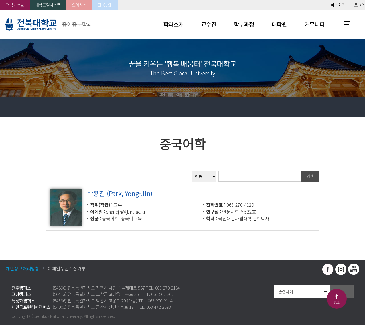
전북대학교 (15, 5)
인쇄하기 (355, 107)
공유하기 (335, 107)
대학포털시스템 (48, 5)
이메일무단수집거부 (67, 268)
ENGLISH (105, 5)
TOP (336, 302)
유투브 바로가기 (353, 269)
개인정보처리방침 (22, 268)
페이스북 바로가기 (328, 269)
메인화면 (338, 5)
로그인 (359, 5)
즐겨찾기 (315, 107)
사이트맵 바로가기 (347, 24)
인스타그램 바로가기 (340, 269)
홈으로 (10, 107)
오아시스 (79, 5)
